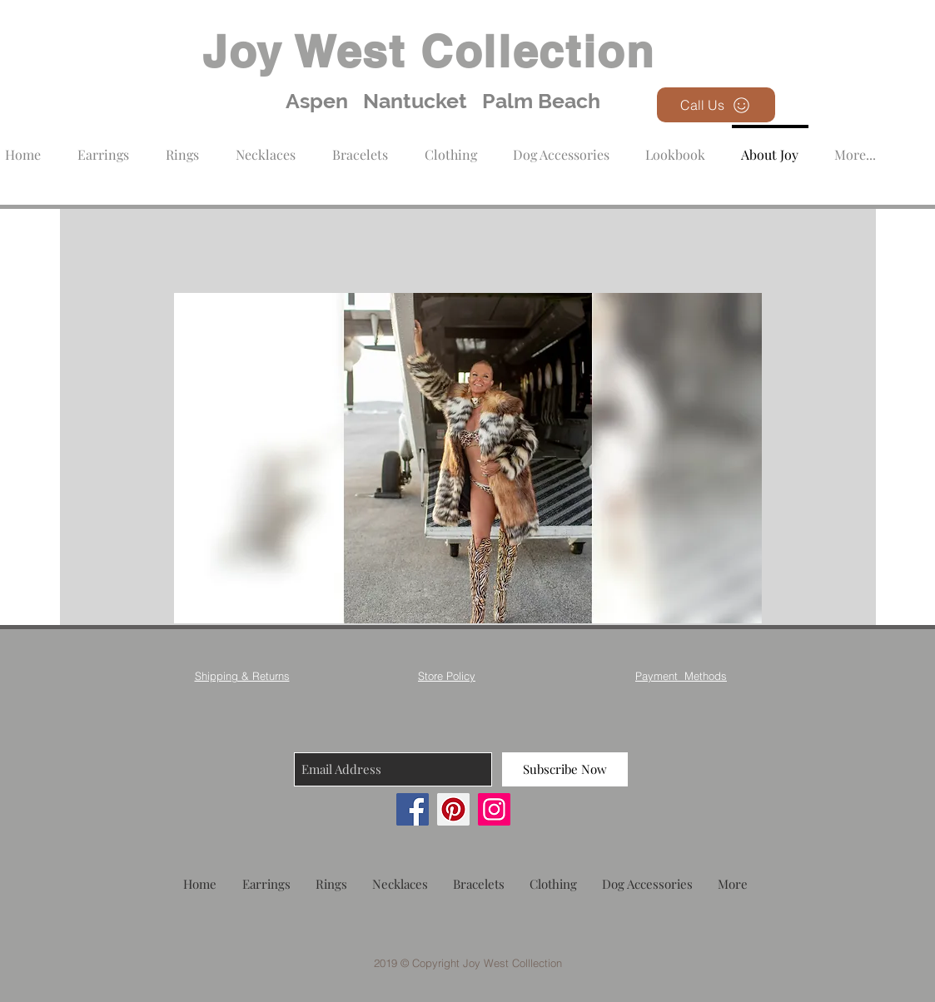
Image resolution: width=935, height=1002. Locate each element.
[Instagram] (494, 809)
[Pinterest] (453, 809)
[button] (450, 147)
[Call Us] (716, 104)
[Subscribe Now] (565, 769)
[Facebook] (412, 809)
